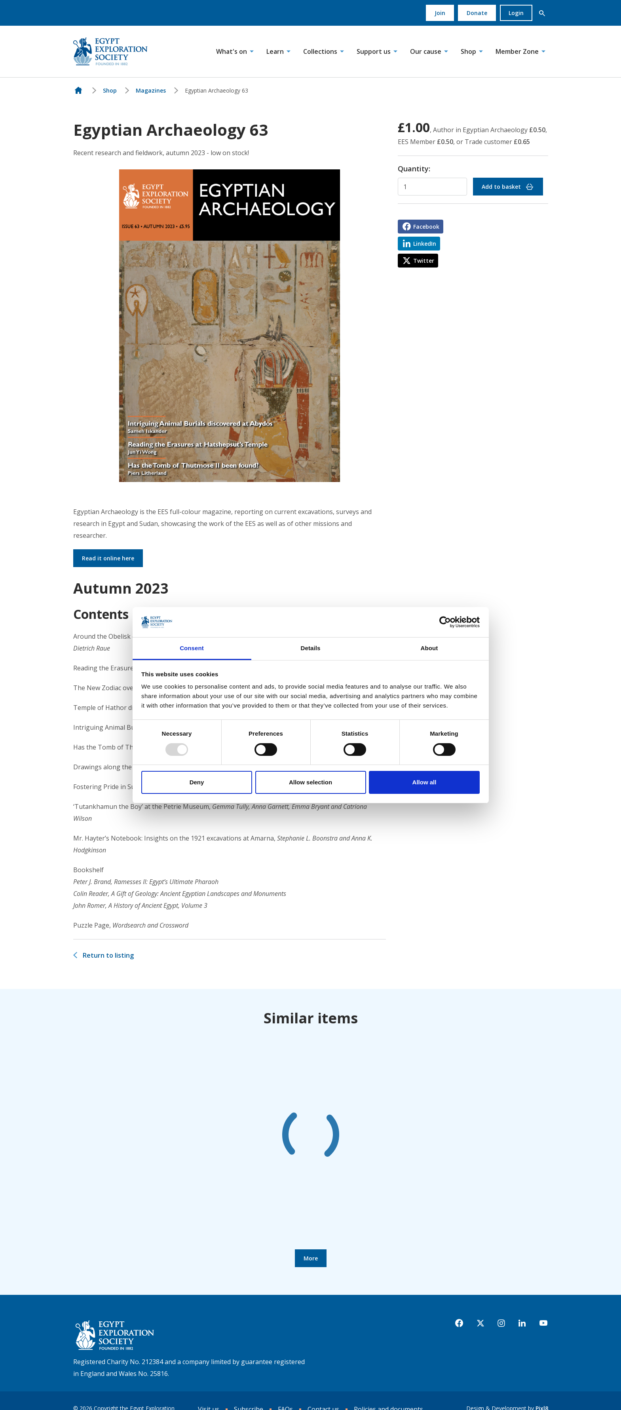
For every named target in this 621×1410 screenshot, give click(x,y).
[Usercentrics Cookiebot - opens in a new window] (445, 622)
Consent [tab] (192, 648)
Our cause (425, 51)
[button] (542, 13)
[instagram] (501, 1323)
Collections (320, 51)
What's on (231, 51)
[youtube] (543, 1323)
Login (516, 13)
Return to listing (108, 955)
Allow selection (310, 782)
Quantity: (414, 168)
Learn (275, 51)
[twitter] (480, 1323)
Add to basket (508, 186)
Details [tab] (311, 648)
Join (440, 13)
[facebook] (459, 1323)
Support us (374, 51)
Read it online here (108, 558)
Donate (477, 13)
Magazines (151, 90)
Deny (197, 782)
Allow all (424, 782)
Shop (468, 51)
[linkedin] (522, 1323)
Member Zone (517, 51)
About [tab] (429, 648)
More (311, 1258)
